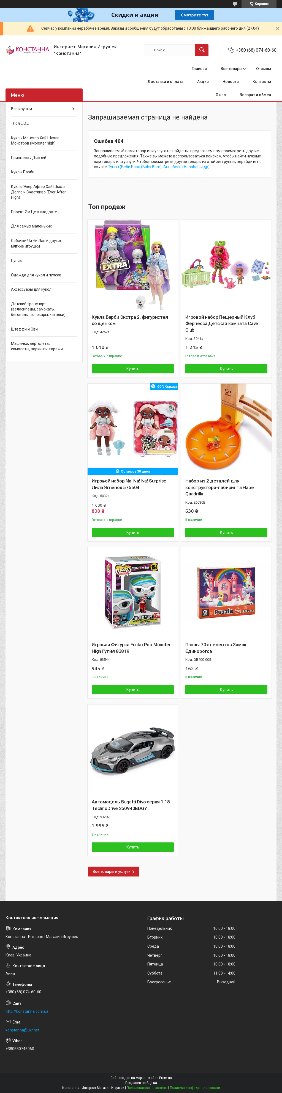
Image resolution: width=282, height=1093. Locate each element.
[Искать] (201, 50)
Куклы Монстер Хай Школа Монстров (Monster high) (35, 141)
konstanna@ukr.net (22, 1030)
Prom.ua (165, 1078)
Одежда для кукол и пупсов (36, 275)
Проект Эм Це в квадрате (34, 212)
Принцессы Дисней (28, 158)
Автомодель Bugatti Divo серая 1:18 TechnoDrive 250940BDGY (131, 805)
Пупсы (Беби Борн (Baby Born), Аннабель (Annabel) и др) (159, 167)
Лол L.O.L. (20, 123)
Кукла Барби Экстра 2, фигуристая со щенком (130, 320)
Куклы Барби (22, 172)
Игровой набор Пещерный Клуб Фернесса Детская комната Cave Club (221, 323)
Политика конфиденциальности (195, 1088)
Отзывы (263, 68)
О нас (221, 95)
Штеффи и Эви (24, 329)
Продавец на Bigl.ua (141, 1083)
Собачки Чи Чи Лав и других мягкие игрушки (36, 243)
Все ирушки (21, 109)
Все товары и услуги (112, 871)
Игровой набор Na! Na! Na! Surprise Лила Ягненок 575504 (129, 484)
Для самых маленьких (31, 226)
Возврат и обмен (255, 95)
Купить (132, 369)
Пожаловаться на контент (147, 1088)
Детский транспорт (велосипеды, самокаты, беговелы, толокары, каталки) (38, 309)
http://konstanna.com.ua (27, 1011)
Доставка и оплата (165, 81)
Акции (203, 81)
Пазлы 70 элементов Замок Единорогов (215, 648)
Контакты (262, 81)
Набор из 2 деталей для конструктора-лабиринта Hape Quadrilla (219, 487)
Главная (199, 68)
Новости (231, 81)
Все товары (231, 68)
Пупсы (16, 260)
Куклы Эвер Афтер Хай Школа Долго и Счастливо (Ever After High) (38, 191)
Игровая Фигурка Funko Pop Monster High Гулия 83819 (131, 648)
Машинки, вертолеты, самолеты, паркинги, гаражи (37, 346)
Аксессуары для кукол (31, 289)
